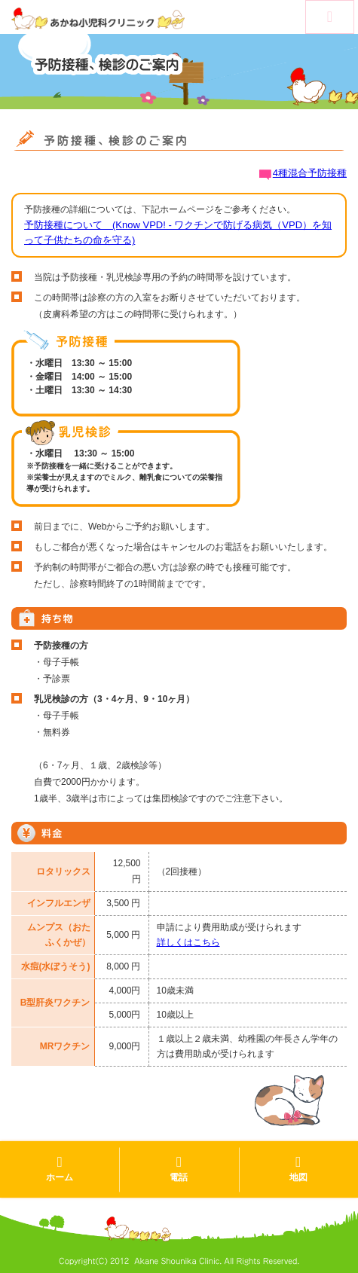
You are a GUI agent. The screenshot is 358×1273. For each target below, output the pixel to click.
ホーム (59, 1169)
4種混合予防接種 (310, 173)
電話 (179, 1169)
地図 (298, 1169)
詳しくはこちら (188, 942)
